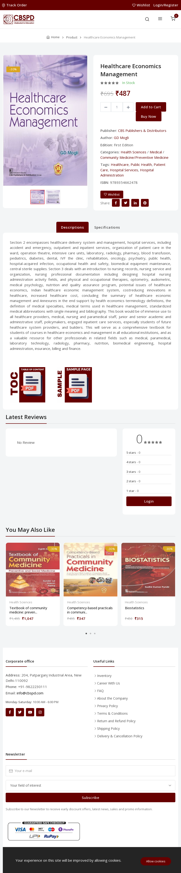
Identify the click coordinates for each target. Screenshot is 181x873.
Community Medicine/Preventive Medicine (134, 157)
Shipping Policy (108, 728)
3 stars (133, 472)
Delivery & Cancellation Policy (119, 736)
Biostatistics (134, 608)
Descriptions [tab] (72, 227)
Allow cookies (155, 861)
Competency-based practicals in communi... (90, 610)
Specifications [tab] (107, 227)
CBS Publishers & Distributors (142, 130)
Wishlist (141, 5)
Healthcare (120, 164)
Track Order (15, 5)
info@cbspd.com (30, 693)
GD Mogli (121, 137)
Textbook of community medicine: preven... (28, 610)
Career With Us (108, 683)
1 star (132, 491)
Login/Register (165, 5)
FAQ (100, 690)
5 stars (133, 452)
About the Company (112, 698)
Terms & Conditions (112, 713)
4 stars (133, 462)
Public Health (141, 164)
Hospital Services (124, 170)
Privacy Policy (107, 706)
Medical (156, 152)
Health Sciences (133, 152)
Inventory (104, 675)
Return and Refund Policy (116, 721)
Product (71, 37)
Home (55, 37)
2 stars (133, 481)
